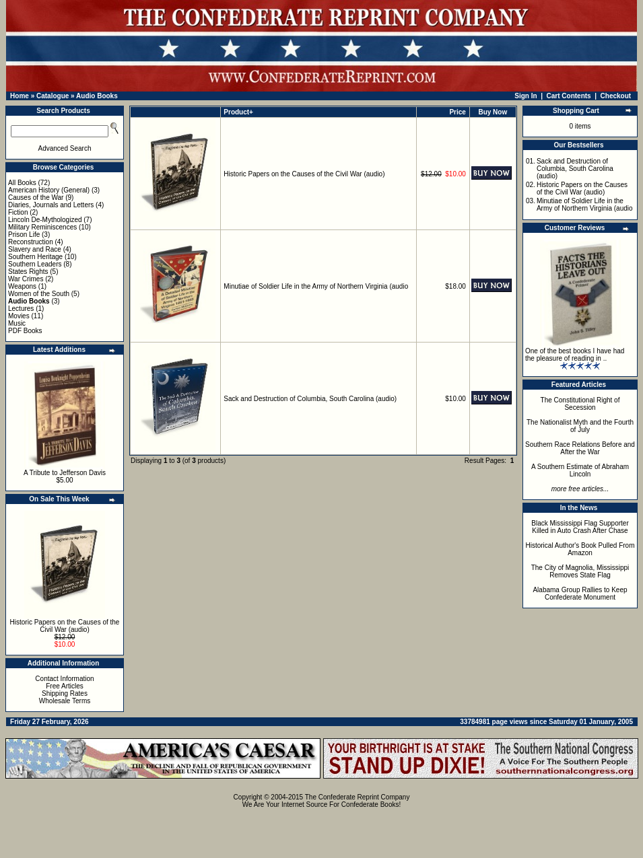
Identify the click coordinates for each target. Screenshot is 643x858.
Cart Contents (569, 96)
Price (457, 112)
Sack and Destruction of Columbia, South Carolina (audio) (310, 398)
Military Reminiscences (42, 227)
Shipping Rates (65, 693)
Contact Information (64, 678)
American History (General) (49, 190)
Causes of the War (35, 197)
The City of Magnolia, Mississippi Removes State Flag (580, 571)
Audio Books (97, 96)
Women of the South (38, 293)
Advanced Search (65, 148)
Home (19, 96)
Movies (19, 316)
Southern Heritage (35, 256)
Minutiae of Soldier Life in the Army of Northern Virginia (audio (316, 286)
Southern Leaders (35, 264)
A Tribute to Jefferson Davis (65, 472)
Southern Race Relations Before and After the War (580, 448)
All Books (22, 182)
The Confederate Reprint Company (357, 797)
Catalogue (52, 96)
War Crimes (25, 279)
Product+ (238, 112)
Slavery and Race (34, 249)
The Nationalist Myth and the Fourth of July (580, 426)
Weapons (22, 286)
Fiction (18, 212)
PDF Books (25, 330)
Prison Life (24, 234)
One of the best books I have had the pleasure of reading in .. (574, 354)
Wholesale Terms (65, 701)
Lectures (21, 308)
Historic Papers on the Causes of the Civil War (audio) (65, 625)
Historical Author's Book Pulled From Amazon (580, 549)
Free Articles (64, 686)
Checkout (616, 96)
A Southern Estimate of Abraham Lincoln (580, 470)
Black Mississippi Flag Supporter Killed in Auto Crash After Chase (580, 527)
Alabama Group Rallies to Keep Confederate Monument (580, 593)
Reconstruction (30, 242)
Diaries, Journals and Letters (51, 205)
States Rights (28, 271)
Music (17, 323)
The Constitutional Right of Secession (580, 403)
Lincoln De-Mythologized (45, 219)
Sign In (525, 96)
